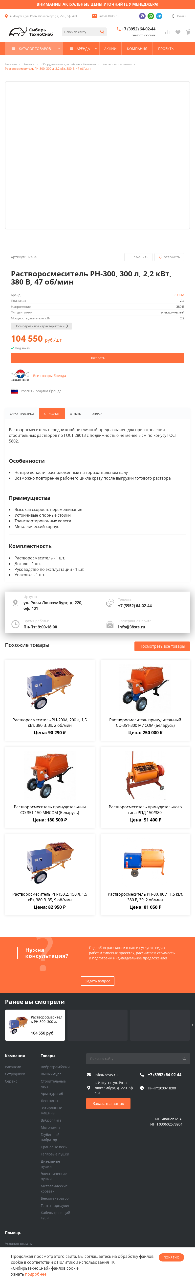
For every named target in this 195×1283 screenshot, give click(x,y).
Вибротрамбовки (55, 1066)
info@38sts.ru (108, 16)
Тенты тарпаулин (55, 1205)
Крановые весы (54, 1147)
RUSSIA (178, 295)
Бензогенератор (55, 1198)
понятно (171, 1257)
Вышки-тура (51, 1074)
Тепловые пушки (55, 1154)
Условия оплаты (19, 1243)
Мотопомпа (51, 1127)
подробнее (35, 1274)
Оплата (98, 414)
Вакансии (13, 1066)
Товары (48, 1055)
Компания (15, 1055)
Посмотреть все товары (162, 646)
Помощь (13, 1232)
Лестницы (49, 1100)
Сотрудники (15, 1074)
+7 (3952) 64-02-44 (138, 29)
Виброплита (51, 1120)
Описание (52, 414)
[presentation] (192, 1025)
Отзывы (76, 414)
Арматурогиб (52, 1093)
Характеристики (22, 414)
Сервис (11, 1081)
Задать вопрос (97, 981)
